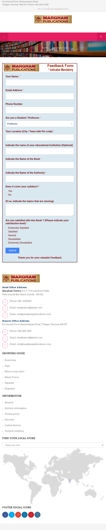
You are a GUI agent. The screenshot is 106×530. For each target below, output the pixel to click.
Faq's (7, 365)
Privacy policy (12, 413)
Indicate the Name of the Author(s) (26, 172)
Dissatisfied (14, 239)
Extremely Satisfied (18, 228)
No (9, 194)
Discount (9, 419)
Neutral (12, 235)
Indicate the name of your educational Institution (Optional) (39, 145)
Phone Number (14, 104)
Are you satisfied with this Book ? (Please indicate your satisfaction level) (37, 222)
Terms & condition (14, 431)
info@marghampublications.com (34, 314)
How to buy (10, 360)
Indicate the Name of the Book (24, 159)
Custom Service (13, 425)
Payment (9, 382)
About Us (9, 402)
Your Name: (13, 76)
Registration (63, 9)
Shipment (10, 388)
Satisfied (12, 231)
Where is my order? (14, 371)
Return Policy (12, 377)
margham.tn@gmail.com (29, 307)
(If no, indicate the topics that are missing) (30, 201)
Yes (10, 191)
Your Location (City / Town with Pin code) (30, 131)
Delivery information (16, 408)
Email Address (15, 90)
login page (53, 9)
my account (43, 9)
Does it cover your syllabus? (23, 186)
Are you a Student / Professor (23, 118)
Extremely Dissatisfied (20, 242)
